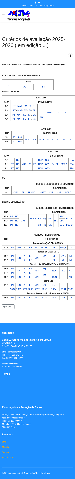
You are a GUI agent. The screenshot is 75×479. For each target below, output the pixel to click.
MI (70, 256)
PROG (54, 270)
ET (53, 139)
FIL (50, 218)
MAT (20, 106)
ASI (70, 270)
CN (34, 139)
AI (25, 256)
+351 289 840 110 (30, 5)
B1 (43, 86)
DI (54, 256)
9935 (70, 289)
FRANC (31, 192)
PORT (68, 192)
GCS (54, 297)
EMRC (50, 112)
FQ (34, 164)
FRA (72, 160)
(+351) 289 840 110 (14, 355)
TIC (70, 139)
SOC (62, 225)
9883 (25, 289)
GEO (47, 160)
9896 (44, 289)
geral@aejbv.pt (48, 5)
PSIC (50, 225)
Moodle (5, 447)
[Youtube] (39, 2)
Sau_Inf (63, 247)
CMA (16, 192)
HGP (41, 139)
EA (30, 106)
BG (39, 218)
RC (63, 270)
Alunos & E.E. (8, 457)
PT (14, 106)
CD (66, 112)
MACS (33, 218)
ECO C (69, 225)
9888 (30, 289)
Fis (44, 225)
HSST (43, 192)
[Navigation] (3, 15)
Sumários (6, 452)
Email (4, 442)
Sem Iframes (37, 390)
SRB (63, 297)
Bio (39, 225)
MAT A (24, 220)
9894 (53, 289)
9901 (63, 289)
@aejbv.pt (16, 352)
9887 (37, 289)
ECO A (69, 218)
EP (53, 247)
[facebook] (35, 2)
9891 (18, 289)
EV (48, 139)
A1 (9, 85)
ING (42, 117)
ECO (44, 297)
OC (58, 112)
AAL (63, 256)
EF (34, 106)
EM (26, 106)
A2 (24, 86)
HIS (56, 220)
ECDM (44, 247)
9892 (12, 289)
